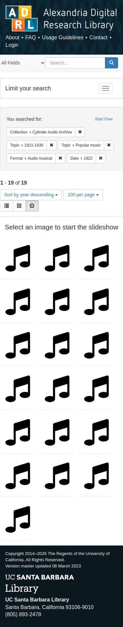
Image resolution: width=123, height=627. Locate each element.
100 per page (83, 194)
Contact (99, 37)
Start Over (104, 119)
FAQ (30, 37)
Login (12, 45)
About (12, 37)
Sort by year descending (31, 194)
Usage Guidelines (62, 37)
